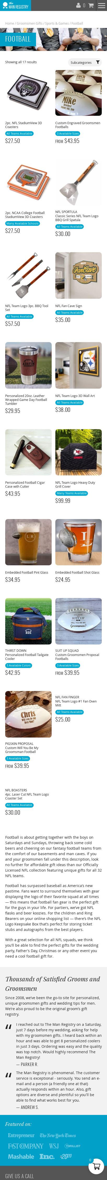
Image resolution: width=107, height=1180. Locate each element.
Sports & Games (57, 23)
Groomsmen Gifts (30, 23)
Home (9, 23)
